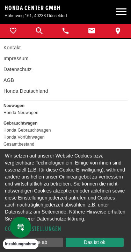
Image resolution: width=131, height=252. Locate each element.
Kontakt (12, 47)
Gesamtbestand (18, 144)
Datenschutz (17, 69)
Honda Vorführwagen (24, 137)
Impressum (16, 58)
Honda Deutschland (25, 91)
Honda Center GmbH (33, 8)
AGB (8, 80)
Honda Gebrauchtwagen (27, 130)
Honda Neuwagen (20, 112)
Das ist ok (94, 242)
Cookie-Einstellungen (33, 229)
